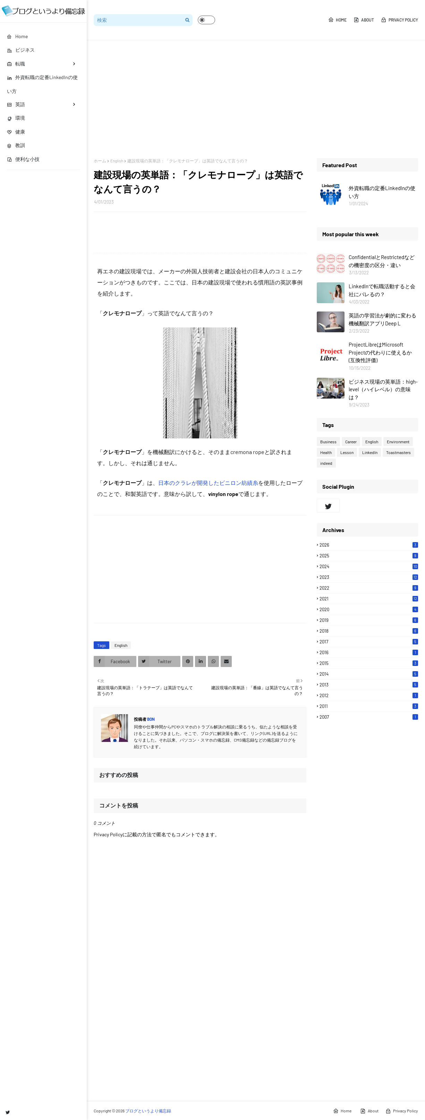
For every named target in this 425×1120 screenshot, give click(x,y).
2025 (369, 555)
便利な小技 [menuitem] (23, 159)
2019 (369, 620)
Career (351, 441)
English (116, 160)
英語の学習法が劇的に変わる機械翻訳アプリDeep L (382, 319)
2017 (369, 641)
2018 (369, 631)
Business (328, 441)
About (364, 20)
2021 (369, 598)
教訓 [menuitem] (16, 145)
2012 (369, 695)
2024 (369, 566)
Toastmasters (398, 452)
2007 (369, 717)
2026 (369, 545)
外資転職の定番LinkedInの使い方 (382, 192)
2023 (369, 577)
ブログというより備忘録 (148, 1110)
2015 (369, 663)
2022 (369, 588)
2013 (369, 684)
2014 (369, 674)
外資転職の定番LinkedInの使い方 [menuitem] (42, 84)
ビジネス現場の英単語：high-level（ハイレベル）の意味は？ (383, 389)
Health (326, 452)
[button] (206, 20)
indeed (326, 463)
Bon (150, 719)
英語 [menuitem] (16, 104)
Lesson (347, 452)
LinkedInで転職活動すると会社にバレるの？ (382, 290)
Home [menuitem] (17, 36)
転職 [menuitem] (16, 64)
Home (337, 20)
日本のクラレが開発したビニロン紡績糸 (208, 482)
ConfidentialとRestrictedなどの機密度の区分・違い (382, 261)
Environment (398, 441)
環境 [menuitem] (16, 118)
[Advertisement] (256, 99)
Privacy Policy (399, 20)
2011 (369, 706)
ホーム (100, 160)
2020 (369, 609)
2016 (369, 652)
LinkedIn (369, 452)
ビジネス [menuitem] (21, 50)
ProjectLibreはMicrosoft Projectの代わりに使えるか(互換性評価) (380, 352)
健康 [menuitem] (16, 132)
